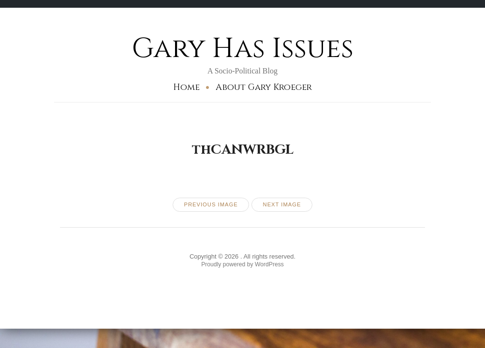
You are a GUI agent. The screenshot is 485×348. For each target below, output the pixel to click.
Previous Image (208, 205)
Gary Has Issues (242, 48)
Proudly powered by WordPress (242, 266)
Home (186, 87)
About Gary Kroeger (264, 87)
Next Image (284, 205)
